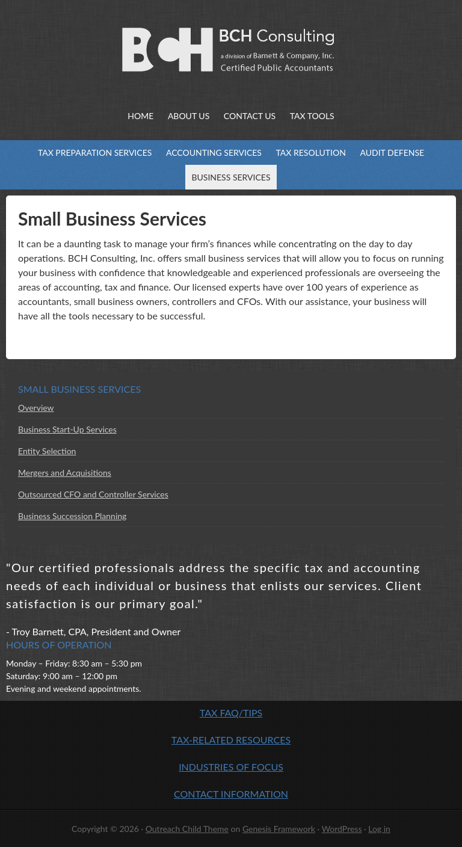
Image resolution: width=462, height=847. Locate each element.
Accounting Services (211, 152)
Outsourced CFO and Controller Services (93, 494)
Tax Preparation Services (92, 152)
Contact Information (231, 793)
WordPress (342, 829)
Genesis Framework (278, 829)
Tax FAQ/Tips (231, 712)
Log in (379, 829)
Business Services (227, 177)
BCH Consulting (125, 48)
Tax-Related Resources (231, 739)
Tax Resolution (308, 152)
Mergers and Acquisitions (64, 472)
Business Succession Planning (72, 516)
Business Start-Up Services (67, 429)
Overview (36, 407)
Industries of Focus (231, 766)
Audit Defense (389, 152)
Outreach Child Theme (187, 829)
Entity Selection (47, 451)
